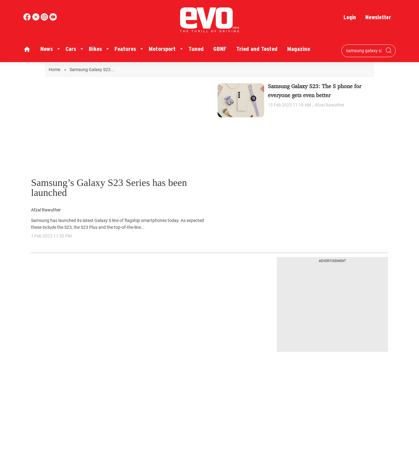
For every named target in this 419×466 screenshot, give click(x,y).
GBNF (220, 49)
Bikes (95, 49)
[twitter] (36, 19)
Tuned (196, 49)
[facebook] (27, 19)
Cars (70, 49)
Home (55, 69)
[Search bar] (363, 50)
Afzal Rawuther (46, 210)
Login (350, 17)
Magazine (298, 49)
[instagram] (53, 19)
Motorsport (162, 49)
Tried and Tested (256, 49)
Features (125, 49)
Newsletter (378, 17)
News (46, 49)
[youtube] (45, 19)
